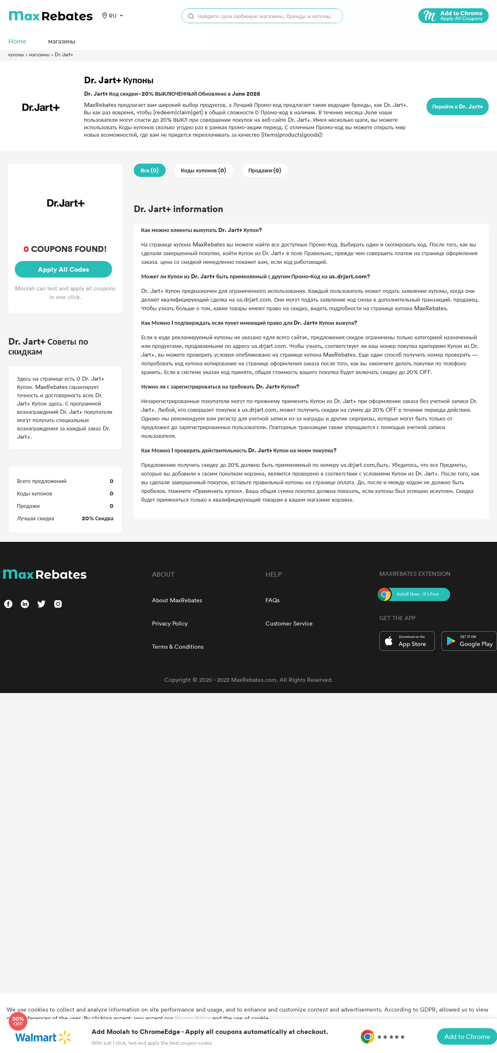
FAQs (272, 600)
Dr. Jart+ (64, 54)
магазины (39, 54)
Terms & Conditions (177, 646)
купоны (16, 54)
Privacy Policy (170, 623)
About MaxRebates (177, 600)
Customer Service (289, 623)
